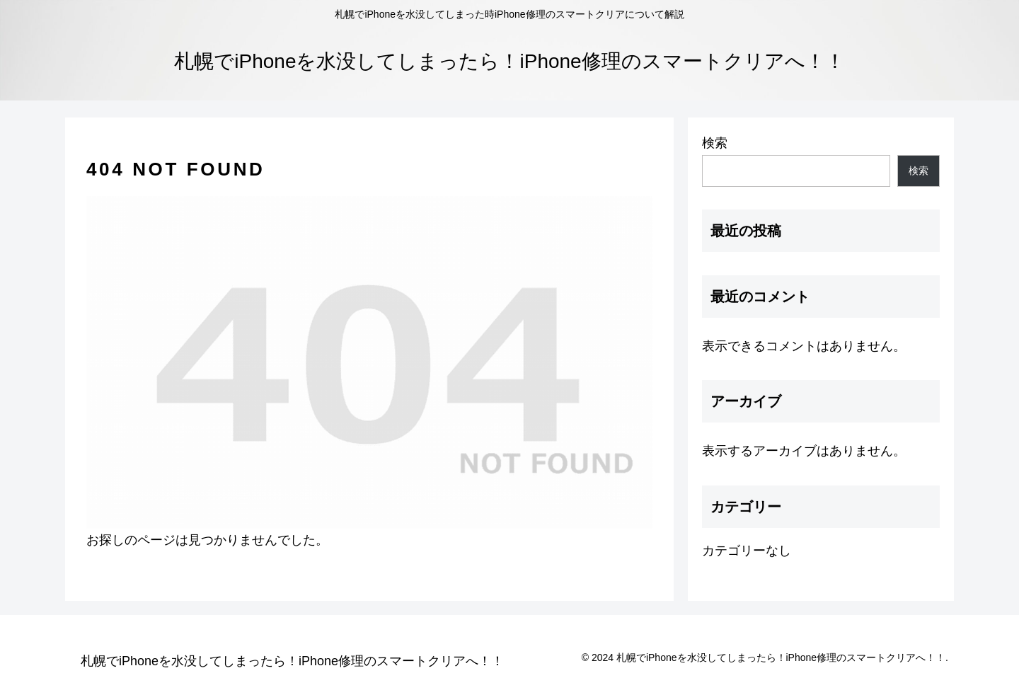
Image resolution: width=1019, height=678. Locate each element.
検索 (714, 143)
